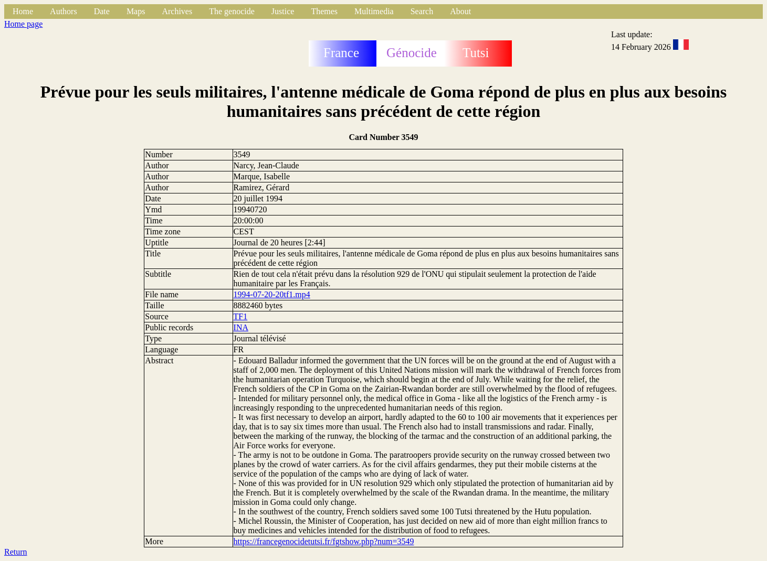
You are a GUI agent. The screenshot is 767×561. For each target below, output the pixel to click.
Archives (177, 11)
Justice (283, 11)
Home (23, 11)
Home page (23, 23)
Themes (324, 11)
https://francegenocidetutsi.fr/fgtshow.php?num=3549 (324, 541)
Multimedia (374, 11)
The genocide (232, 11)
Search (422, 11)
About (460, 11)
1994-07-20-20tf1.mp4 (272, 294)
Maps (136, 11)
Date (102, 11)
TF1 (241, 316)
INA (241, 327)
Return (15, 551)
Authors (63, 11)
